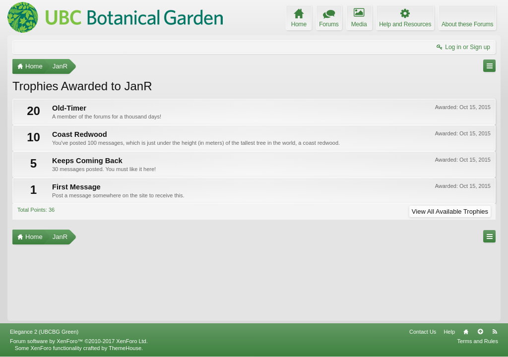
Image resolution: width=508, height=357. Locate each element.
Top (480, 331)
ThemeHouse (125, 348)
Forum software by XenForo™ (79, 341)
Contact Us (422, 332)
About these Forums (467, 24)
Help (449, 332)
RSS (494, 331)
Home (465, 331)
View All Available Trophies (450, 211)
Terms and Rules (477, 341)
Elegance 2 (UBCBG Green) (44, 332)
